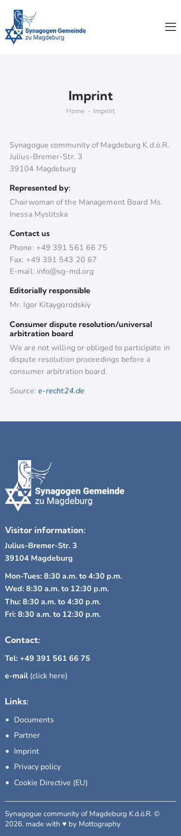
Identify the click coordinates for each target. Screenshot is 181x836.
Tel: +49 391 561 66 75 (47, 658)
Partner (27, 735)
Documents (34, 720)
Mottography (100, 824)
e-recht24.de (61, 391)
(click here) (36, 676)
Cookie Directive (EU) (51, 782)
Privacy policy (37, 766)
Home (75, 111)
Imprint (26, 751)
